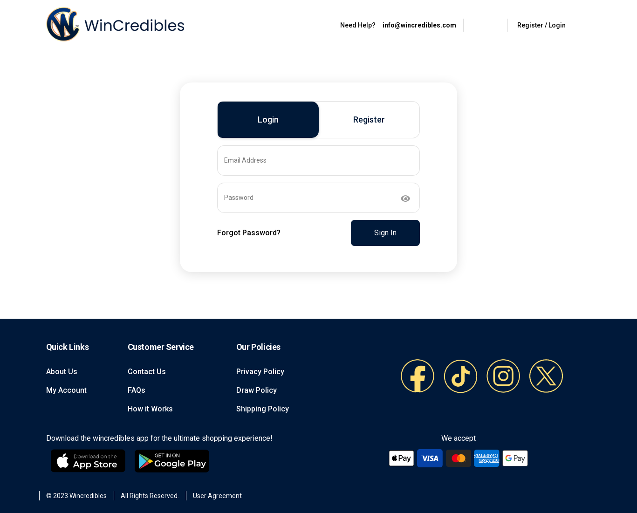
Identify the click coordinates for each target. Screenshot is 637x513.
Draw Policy (256, 390)
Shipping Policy (262, 408)
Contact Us (147, 371)
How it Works (150, 408)
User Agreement (217, 495)
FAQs (136, 390)
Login (268, 119)
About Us (61, 371)
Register (369, 119)
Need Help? (358, 25)
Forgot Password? (249, 233)
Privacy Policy (260, 371)
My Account (66, 390)
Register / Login (541, 25)
